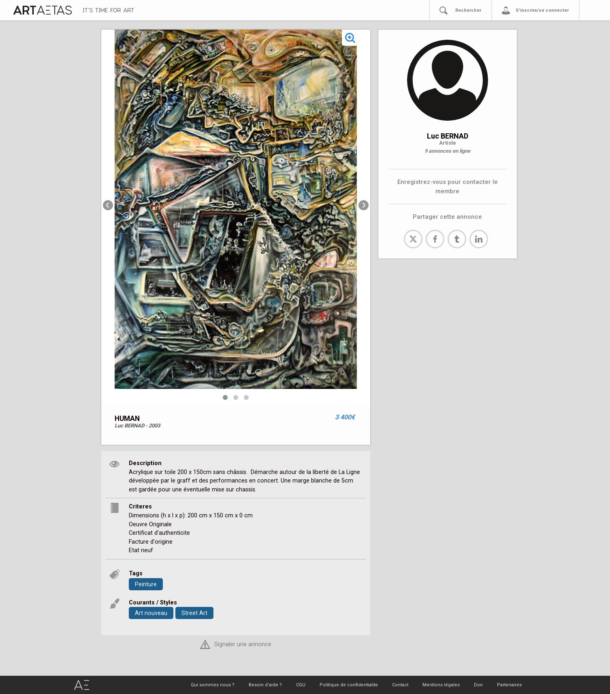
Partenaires (509, 685)
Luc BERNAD (447, 136)
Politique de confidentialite (349, 685)
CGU (300, 685)
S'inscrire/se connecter (542, 10)
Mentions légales (441, 685)
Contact (400, 685)
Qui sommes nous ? (213, 685)
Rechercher (468, 10)
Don (478, 685)
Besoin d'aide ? (265, 685)
